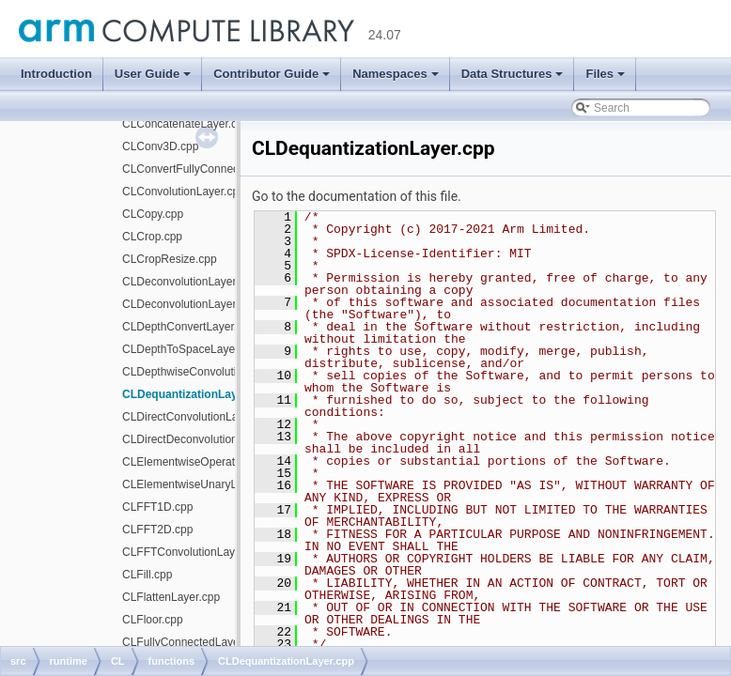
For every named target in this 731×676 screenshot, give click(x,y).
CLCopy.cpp (152, 214)
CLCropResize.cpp (169, 259)
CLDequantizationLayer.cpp (196, 394)
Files (605, 74)
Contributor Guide (271, 74)
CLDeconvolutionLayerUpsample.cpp (215, 304)
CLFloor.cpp (152, 619)
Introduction (56, 74)
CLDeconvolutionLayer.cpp (189, 281)
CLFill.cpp (147, 574)
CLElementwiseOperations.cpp (199, 462)
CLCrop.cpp (152, 236)
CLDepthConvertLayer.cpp (188, 326)
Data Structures (512, 74)
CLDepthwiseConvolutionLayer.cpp (210, 371)
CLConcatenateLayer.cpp (185, 124)
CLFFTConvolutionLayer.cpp (194, 552)
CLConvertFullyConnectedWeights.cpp (219, 169)
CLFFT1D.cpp (157, 507)
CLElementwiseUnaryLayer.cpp (200, 484)
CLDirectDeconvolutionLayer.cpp (204, 439)
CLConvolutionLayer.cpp (183, 191)
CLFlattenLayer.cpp (171, 597)
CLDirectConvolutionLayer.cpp (198, 416)
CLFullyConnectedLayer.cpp (193, 642)
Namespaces (395, 74)
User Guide (153, 74)
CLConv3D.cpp (160, 146)
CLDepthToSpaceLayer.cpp (190, 349)
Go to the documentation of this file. (356, 196)
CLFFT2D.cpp (157, 529)
